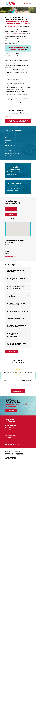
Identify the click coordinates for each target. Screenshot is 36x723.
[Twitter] (8, 444)
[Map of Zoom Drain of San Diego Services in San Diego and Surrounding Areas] (18, 229)
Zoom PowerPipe (9, 58)
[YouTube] (11, 444)
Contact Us (7, 441)
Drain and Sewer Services (10, 435)
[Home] (10, 3)
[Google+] (13, 444)
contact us (22, 47)
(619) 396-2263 (14, 47)
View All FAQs (11, 351)
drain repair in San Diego (17, 49)
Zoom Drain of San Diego (13, 26)
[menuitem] (18, 135)
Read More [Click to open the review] (18, 375)
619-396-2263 (10, 425)
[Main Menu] (30, 4)
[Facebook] (6, 444)
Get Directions (8, 431)
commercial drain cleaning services (14, 33)
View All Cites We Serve (11, 256)
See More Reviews (18, 391)
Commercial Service (9, 437)
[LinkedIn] (18, 444)
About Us (7, 439)
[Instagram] (16, 444)
